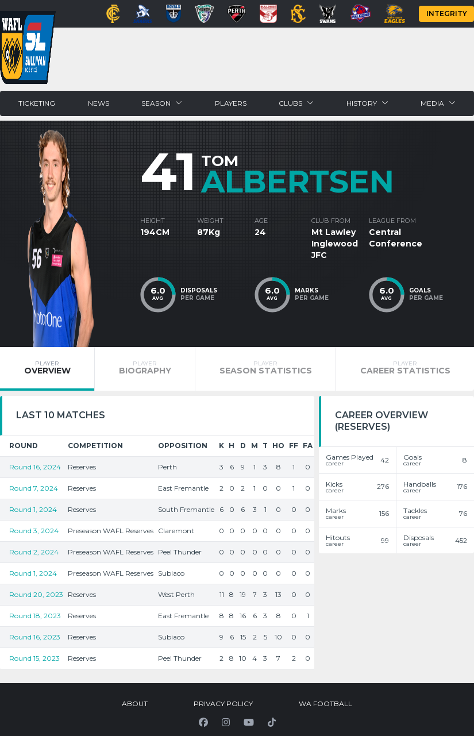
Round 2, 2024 (34, 552)
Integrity (446, 13)
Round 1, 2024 (33, 509)
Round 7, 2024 (33, 488)
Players (230, 103)
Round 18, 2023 (35, 615)
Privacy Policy (223, 703)
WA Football (325, 703)
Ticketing (36, 103)
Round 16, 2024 (35, 467)
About (135, 703)
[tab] (47, 369)
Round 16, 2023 (34, 637)
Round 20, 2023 (36, 594)
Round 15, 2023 (34, 658)
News (98, 103)
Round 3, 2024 (34, 530)
